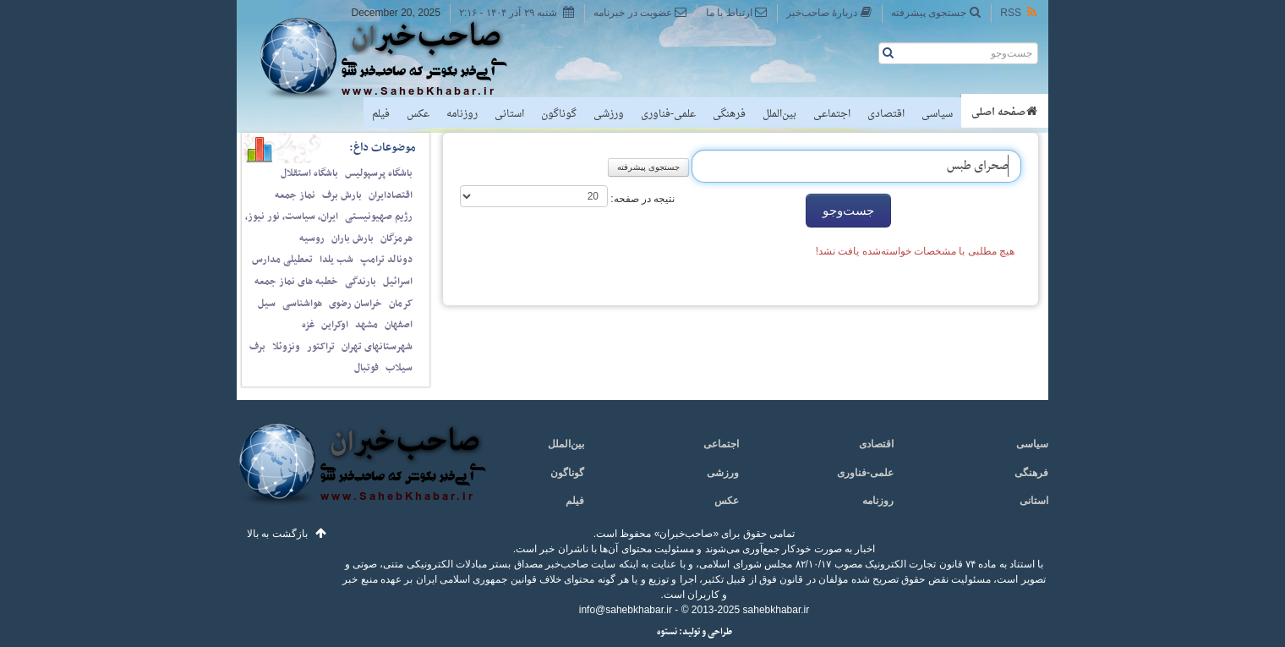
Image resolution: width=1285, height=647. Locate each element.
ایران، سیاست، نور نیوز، (291, 216)
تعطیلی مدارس (282, 259)
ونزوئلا (286, 346)
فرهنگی (729, 114)
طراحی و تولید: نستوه (694, 632)
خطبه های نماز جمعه (296, 281)
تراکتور (321, 346)
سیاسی (937, 114)
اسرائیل (398, 281)
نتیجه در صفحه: (641, 199)
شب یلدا (336, 259)
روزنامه (462, 114)
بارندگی (360, 281)
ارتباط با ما (737, 12)
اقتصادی (886, 114)
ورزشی (608, 114)
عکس (418, 114)
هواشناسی (302, 303)
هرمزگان (396, 238)
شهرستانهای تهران (377, 346)
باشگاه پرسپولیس (379, 173)
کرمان (401, 303)
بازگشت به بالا (277, 534)
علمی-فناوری (668, 114)
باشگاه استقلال (309, 173)
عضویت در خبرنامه (640, 12)
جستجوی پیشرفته (936, 12)
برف (257, 346)
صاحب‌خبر (395, 57)
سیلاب (399, 367)
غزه (308, 324)
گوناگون (559, 114)
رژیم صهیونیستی (379, 216)
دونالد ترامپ (386, 259)
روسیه (312, 238)
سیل (267, 303)
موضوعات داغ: (382, 147)
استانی (509, 114)
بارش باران (352, 238)
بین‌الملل (779, 114)
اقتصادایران (391, 195)
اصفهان (399, 324)
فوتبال (366, 367)
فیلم (381, 114)
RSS (1019, 12)
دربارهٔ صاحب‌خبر (829, 12)
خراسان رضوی (355, 303)
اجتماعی (831, 114)
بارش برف (342, 195)
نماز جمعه (295, 195)
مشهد (366, 324)
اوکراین (334, 324)
